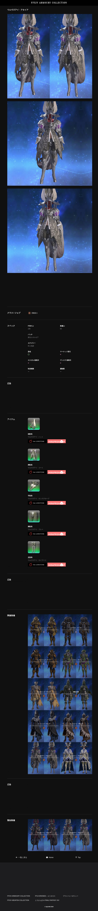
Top (78, 857)
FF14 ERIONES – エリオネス (45, 896)
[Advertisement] (50, 289)
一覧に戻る (21, 857)
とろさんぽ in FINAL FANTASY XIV (47, 900)
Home (49, 857)
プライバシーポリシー (70, 896)
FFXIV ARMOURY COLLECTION (49, 3)
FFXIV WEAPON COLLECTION (18, 900)
